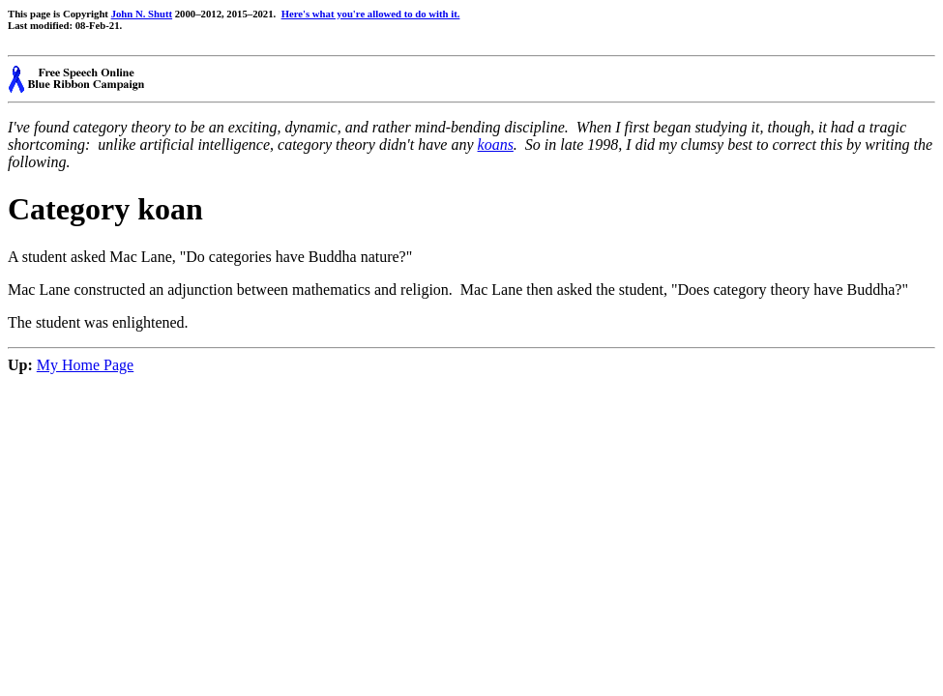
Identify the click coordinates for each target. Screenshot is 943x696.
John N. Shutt (141, 13)
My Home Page (85, 365)
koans (496, 144)
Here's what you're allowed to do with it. (370, 13)
